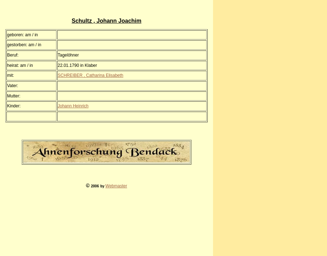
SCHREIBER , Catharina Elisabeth (91, 75)
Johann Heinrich (73, 105)
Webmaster (116, 185)
